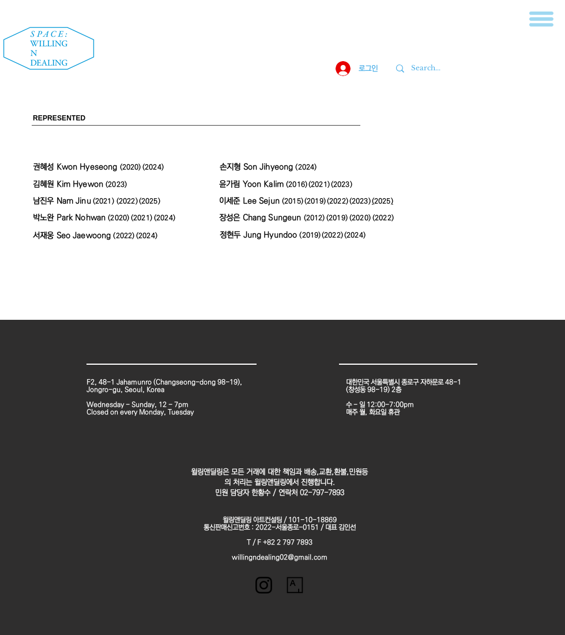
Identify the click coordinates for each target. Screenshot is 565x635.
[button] (541, 19)
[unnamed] (295, 585)
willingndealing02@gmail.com (279, 557)
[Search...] (476, 68)
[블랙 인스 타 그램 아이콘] (264, 585)
